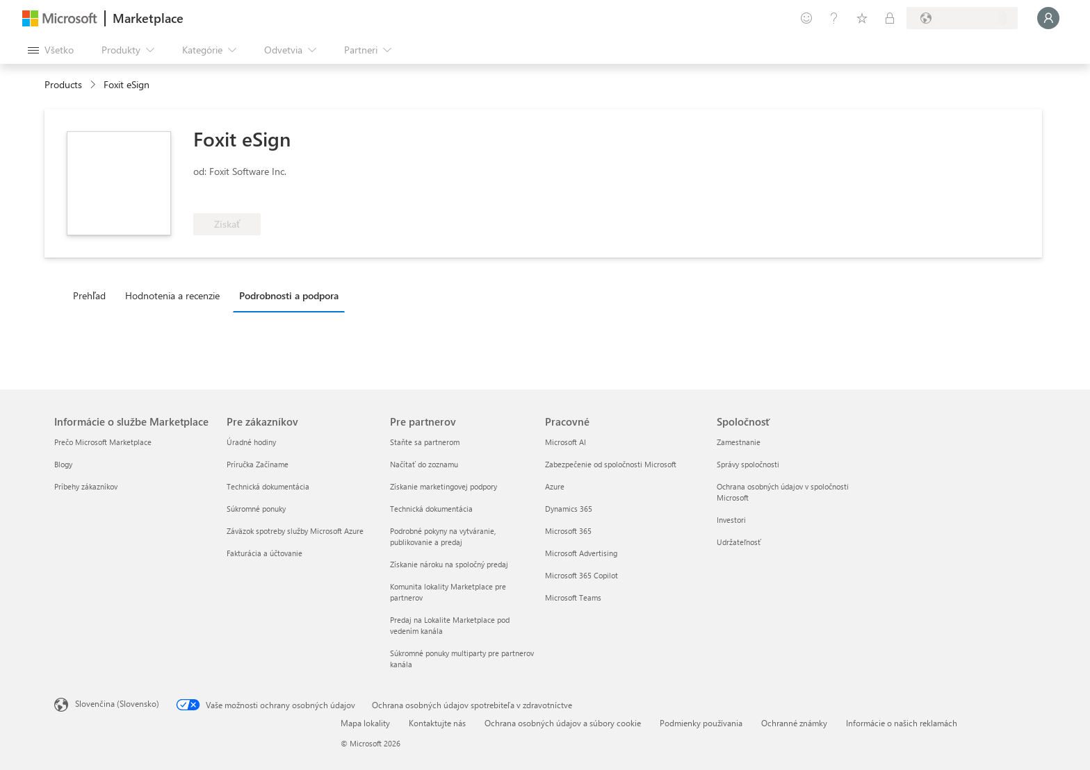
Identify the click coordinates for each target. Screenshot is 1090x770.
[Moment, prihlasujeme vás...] (1048, 18)
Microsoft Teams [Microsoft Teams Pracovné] (573, 597)
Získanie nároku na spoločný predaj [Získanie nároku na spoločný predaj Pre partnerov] (449, 564)
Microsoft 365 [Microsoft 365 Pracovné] (568, 531)
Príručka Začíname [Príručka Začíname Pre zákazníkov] (257, 464)
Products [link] (63, 84)
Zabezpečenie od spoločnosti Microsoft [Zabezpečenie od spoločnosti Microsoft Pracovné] (610, 464)
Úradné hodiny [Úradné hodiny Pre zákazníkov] (251, 442)
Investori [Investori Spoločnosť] (731, 519)
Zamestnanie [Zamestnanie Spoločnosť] (738, 442)
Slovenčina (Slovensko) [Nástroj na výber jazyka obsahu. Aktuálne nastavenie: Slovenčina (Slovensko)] (117, 703)
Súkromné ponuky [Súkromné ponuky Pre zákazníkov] (256, 508)
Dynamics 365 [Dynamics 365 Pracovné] (568, 508)
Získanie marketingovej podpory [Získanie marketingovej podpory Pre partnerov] (443, 486)
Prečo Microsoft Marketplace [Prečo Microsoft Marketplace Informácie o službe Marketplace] (103, 442)
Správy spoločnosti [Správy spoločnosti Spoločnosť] (748, 464)
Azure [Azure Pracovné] (554, 486)
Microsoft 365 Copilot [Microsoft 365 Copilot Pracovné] (581, 575)
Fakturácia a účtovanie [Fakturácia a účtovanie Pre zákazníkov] (264, 553)
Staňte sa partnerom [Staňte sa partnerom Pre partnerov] (424, 442)
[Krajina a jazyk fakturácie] (962, 18)
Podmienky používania (701, 722)
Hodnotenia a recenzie (172, 295)
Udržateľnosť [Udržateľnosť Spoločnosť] (739, 542)
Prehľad (89, 295)
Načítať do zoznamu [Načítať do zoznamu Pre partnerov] (424, 464)
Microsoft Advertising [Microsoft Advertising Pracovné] (581, 553)
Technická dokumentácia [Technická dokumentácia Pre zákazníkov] (268, 486)
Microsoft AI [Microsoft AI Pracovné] (565, 442)
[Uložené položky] (862, 18)
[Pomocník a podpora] (834, 18)
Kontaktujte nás (437, 722)
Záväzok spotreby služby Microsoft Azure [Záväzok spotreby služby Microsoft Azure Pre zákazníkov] (295, 531)
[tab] (93, 295)
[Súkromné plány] (890, 18)
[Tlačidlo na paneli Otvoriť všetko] (50, 50)
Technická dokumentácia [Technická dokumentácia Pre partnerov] (431, 508)
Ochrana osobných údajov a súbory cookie (563, 722)
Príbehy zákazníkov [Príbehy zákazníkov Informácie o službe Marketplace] (85, 486)
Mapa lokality (365, 722)
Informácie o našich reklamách (901, 722)
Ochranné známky (794, 722)
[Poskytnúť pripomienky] (806, 18)
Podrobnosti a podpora (289, 295)
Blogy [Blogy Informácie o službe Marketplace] (63, 464)
